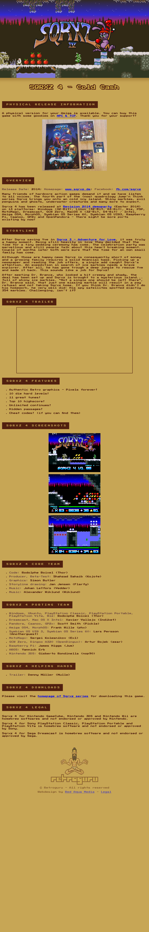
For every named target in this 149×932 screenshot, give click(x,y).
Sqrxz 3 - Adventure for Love (86, 240)
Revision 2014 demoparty (87, 207)
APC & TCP (66, 116)
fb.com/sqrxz (128, 189)
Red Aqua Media (80, 792)
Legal (106, 792)
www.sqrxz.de (78, 189)
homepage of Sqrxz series (63, 696)
